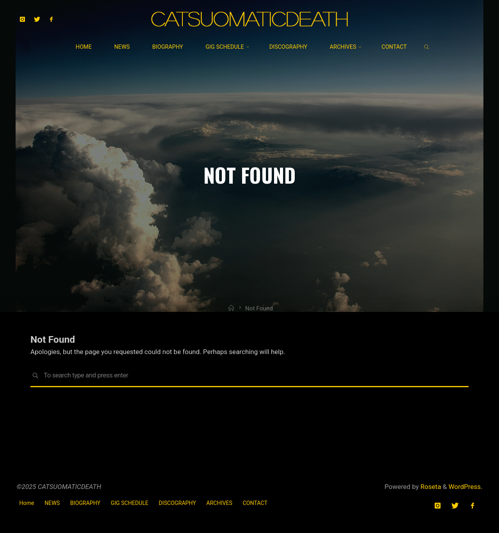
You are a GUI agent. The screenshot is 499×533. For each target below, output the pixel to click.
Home (26, 503)
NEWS (52, 503)
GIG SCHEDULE (130, 503)
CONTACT (255, 503)
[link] (426, 47)
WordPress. (465, 487)
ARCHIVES (219, 503)
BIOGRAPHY (85, 503)
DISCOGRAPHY (177, 503)
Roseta (430, 487)
